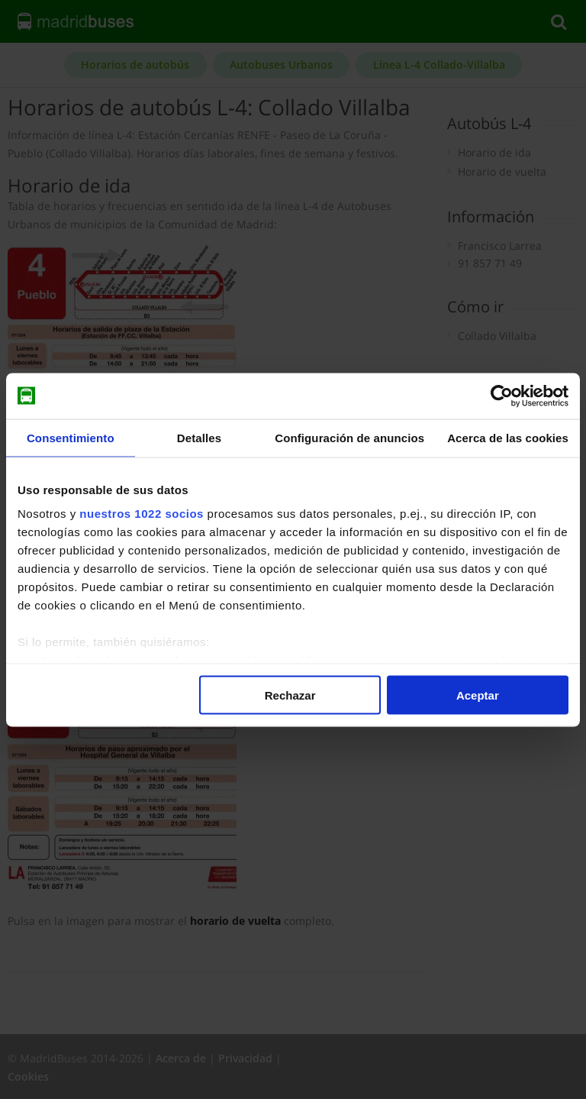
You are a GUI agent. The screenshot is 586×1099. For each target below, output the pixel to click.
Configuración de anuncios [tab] (349, 437)
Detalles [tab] (199, 437)
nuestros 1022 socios (141, 513)
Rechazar (290, 694)
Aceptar (477, 694)
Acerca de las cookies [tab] (507, 437)
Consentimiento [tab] (70, 437)
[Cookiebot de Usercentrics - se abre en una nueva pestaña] (501, 395)
